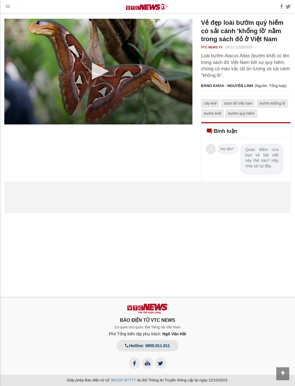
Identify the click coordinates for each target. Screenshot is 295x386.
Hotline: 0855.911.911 (147, 345)
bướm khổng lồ (272, 103)
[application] (98, 71)
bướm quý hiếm (241, 113)
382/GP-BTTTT (123, 380)
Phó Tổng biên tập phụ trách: (147, 334)
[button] (98, 71)
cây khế (210, 103)
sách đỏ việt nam (238, 103)
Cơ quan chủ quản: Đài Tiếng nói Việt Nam (148, 327)
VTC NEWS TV (212, 47)
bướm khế (212, 113)
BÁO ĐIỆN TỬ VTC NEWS (147, 320)
